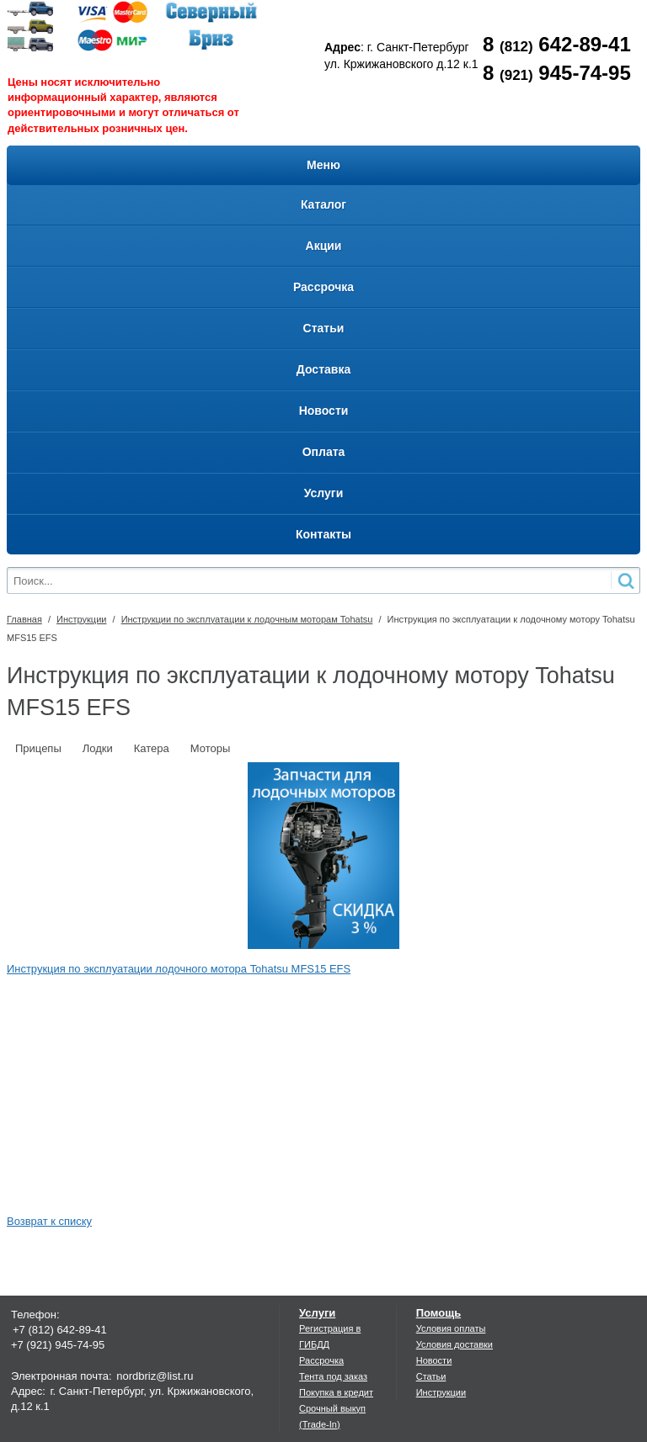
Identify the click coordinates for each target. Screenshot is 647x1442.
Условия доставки (454, 1344)
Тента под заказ (333, 1376)
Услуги (317, 1313)
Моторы (210, 748)
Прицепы (38, 748)
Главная (24, 619)
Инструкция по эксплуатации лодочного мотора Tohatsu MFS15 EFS (178, 968)
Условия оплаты (451, 1328)
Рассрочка (321, 1360)
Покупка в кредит (336, 1392)
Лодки (98, 748)
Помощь (438, 1313)
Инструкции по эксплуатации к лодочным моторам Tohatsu (247, 619)
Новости (434, 1360)
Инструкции (81, 619)
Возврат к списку (49, 1221)
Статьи (431, 1376)
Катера (151, 748)
